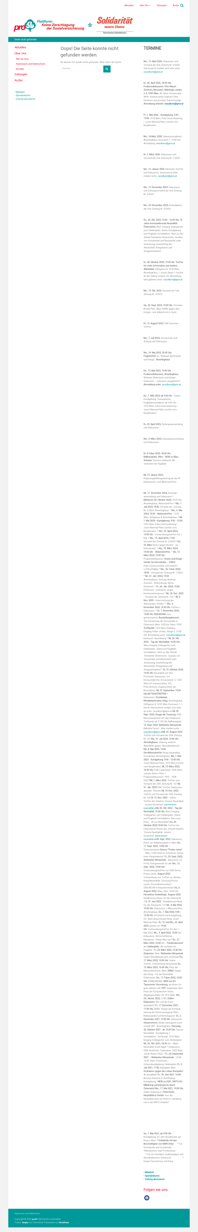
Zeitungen (162, 5)
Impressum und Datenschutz (30, 63)
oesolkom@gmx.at (153, 71)
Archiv (176, 5)
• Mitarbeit (19, 92)
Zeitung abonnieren (25, 99)
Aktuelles (129, 5)
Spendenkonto (23, 95)
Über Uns (144, 5)
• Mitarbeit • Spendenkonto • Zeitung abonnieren (154, 1176)
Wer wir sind (22, 59)
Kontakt (20, 69)
